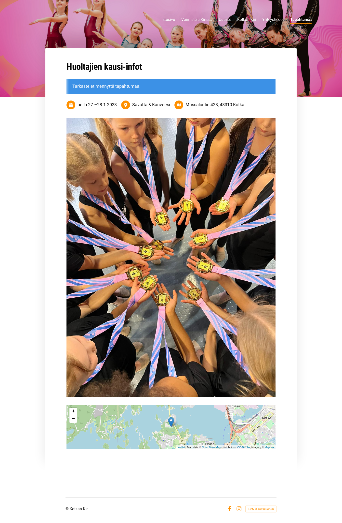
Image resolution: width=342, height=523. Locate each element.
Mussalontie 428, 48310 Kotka (214, 104)
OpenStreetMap (211, 447)
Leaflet (181, 447)
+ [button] (73, 411)
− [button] (73, 419)
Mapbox (269, 447)
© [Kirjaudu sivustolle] (68, 509)
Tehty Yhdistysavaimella (261, 509)
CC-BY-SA (243, 447)
